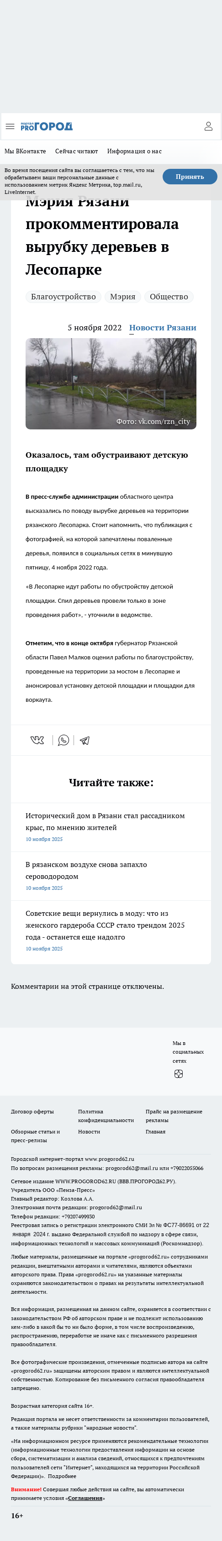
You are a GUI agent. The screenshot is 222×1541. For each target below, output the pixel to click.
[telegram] (88, 740)
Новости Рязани (162, 327)
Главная (155, 1131)
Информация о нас (134, 151)
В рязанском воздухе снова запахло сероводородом (111, 877)
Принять (190, 176)
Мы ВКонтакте (25, 151)
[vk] (38, 740)
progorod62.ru (149, 1256)
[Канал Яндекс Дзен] (178, 1074)
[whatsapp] (63, 740)
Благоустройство (63, 296)
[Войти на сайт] (208, 126)
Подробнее (62, 1476)
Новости (89, 1131)
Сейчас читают (76, 151)
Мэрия (123, 296)
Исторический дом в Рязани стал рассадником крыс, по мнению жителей (111, 828)
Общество (169, 296)
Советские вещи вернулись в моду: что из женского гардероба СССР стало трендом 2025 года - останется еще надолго (111, 932)
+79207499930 (78, 1216)
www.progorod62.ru (109, 1158)
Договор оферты (32, 1111)
